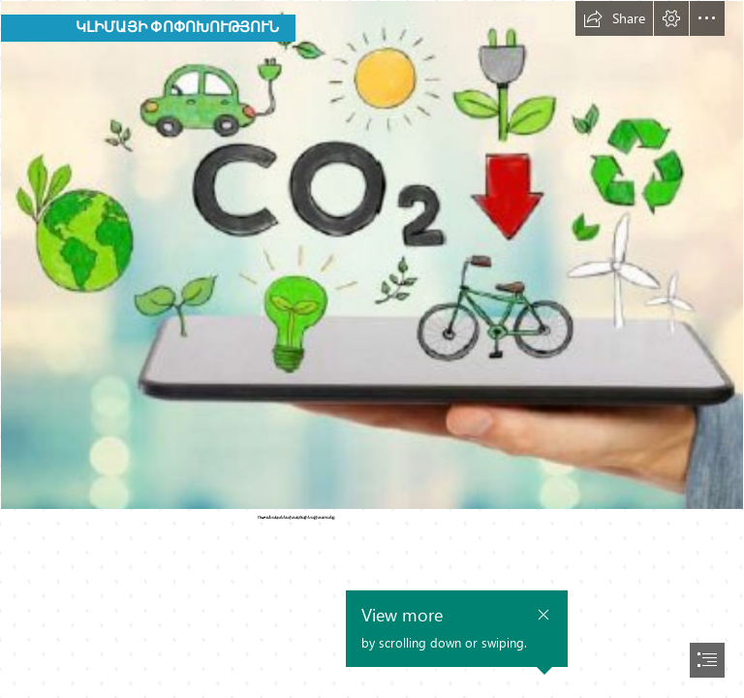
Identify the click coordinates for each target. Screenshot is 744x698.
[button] (614, 18)
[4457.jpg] (372, 255)
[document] (372, 349)
